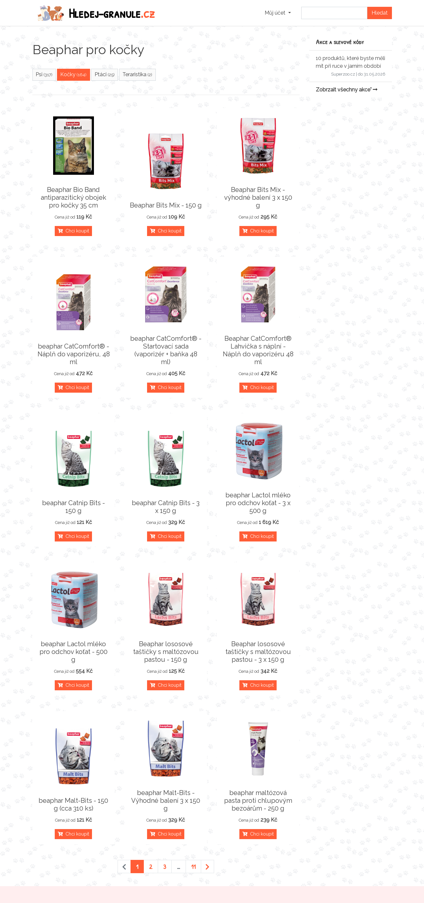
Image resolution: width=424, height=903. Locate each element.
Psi (44, 74)
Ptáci (105, 74)
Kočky (73, 74)
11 (193, 866)
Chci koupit (73, 230)
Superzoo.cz (343, 74)
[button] (277, 12)
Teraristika (137, 74)
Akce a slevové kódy (340, 41)
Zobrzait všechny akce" (346, 90)
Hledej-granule (96, 13)
